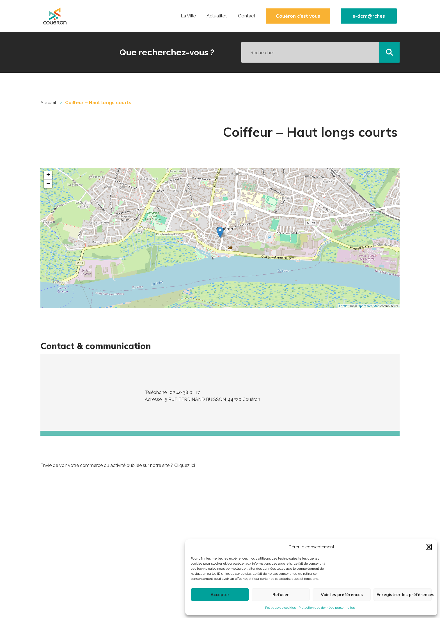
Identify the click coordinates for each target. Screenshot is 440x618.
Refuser (280, 594)
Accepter (220, 594)
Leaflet (343, 306)
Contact (246, 16)
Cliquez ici (184, 465)
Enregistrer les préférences (404, 594)
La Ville (188, 16)
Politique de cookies (280, 608)
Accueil (48, 102)
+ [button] (48, 175)
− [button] (48, 184)
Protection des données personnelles (327, 608)
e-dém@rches (368, 16)
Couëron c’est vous (298, 16)
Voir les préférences (342, 594)
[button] (429, 547)
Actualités (217, 16)
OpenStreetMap (369, 306)
